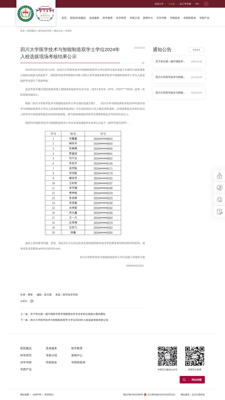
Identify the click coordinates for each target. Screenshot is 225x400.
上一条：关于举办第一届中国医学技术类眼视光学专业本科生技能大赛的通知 (62, 314)
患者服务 (94, 18)
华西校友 (175, 18)
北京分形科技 (198, 394)
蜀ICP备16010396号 (133, 394)
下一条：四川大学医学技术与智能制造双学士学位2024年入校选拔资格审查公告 (64, 320)
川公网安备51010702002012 (159, 394)
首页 (64, 18)
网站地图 (24, 394)
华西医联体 (189, 18)
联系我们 (49, 394)
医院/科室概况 (78, 18)
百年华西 (162, 18)
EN (197, 3)
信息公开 (159, 3)
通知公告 (58, 31)
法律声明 (37, 394)
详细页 (68, 31)
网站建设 (185, 394)
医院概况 (31, 31)
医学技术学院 (44, 31)
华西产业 (204, 18)
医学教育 (108, 18)
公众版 (171, 3)
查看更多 (196, 50)
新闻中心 (148, 18)
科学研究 (121, 18)
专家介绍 (135, 18)
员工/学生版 (185, 3)
